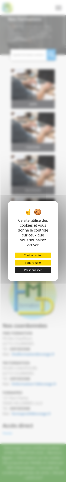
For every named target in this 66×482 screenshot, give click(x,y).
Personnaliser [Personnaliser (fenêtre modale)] (33, 270)
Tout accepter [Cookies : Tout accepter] (33, 255)
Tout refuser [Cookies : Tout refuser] (33, 263)
